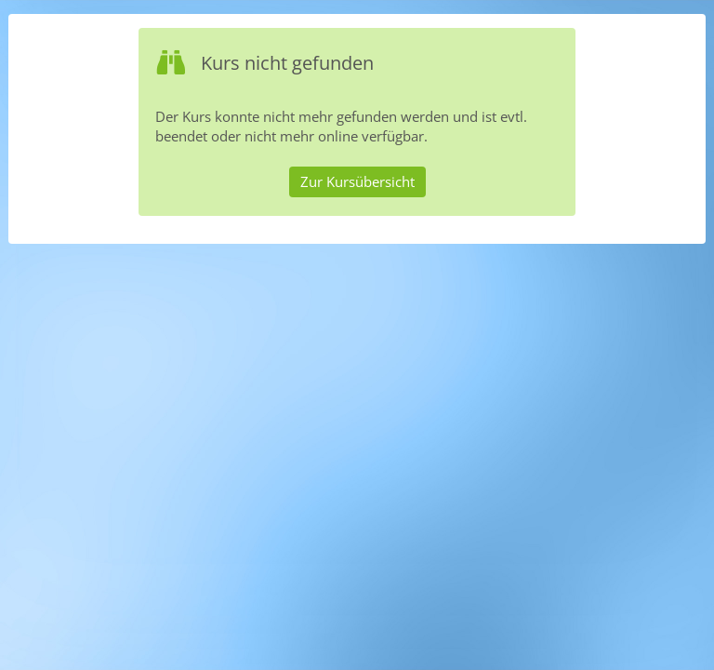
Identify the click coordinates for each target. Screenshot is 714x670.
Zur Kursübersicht (357, 181)
